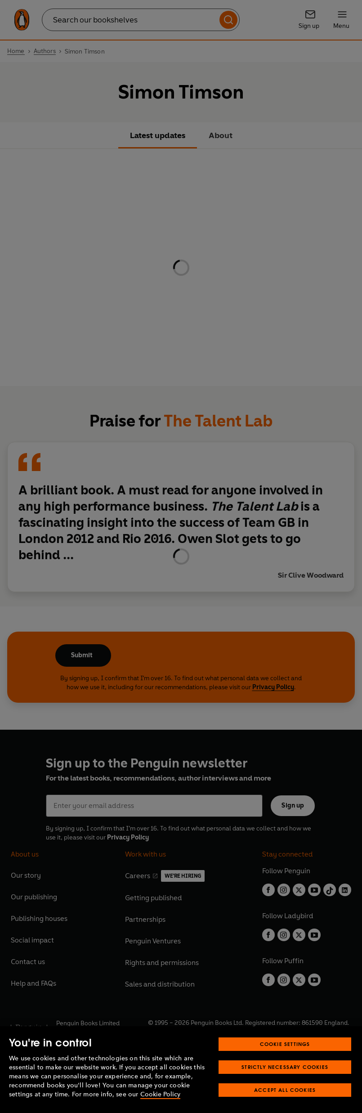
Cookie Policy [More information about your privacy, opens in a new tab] (160, 1094)
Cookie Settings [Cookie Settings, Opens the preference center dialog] (285, 1044)
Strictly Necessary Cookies (284, 1067)
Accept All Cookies (285, 1089)
